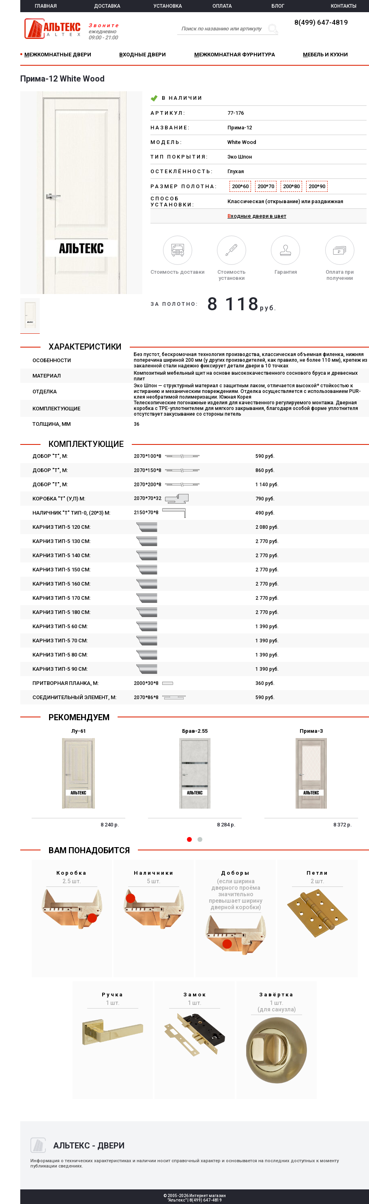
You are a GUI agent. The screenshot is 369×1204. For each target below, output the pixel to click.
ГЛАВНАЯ (46, 6)
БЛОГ (278, 6)
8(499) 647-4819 (321, 22)
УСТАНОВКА (167, 6)
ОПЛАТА (222, 6)
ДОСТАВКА (107, 6)
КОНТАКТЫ (343, 6)
